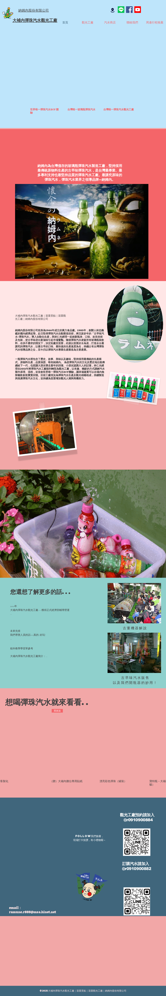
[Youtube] (137, 9)
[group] (83, 747)
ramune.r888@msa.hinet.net (32, 912)
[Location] (112, 10)
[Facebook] (129, 9)
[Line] (121, 9)
